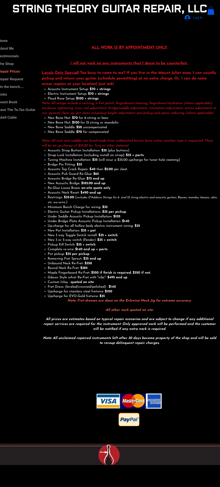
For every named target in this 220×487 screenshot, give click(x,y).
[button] (210, 10)
